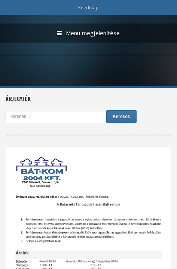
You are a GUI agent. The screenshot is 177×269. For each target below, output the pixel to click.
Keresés (121, 116)
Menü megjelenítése (88, 33)
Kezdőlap (88, 7)
